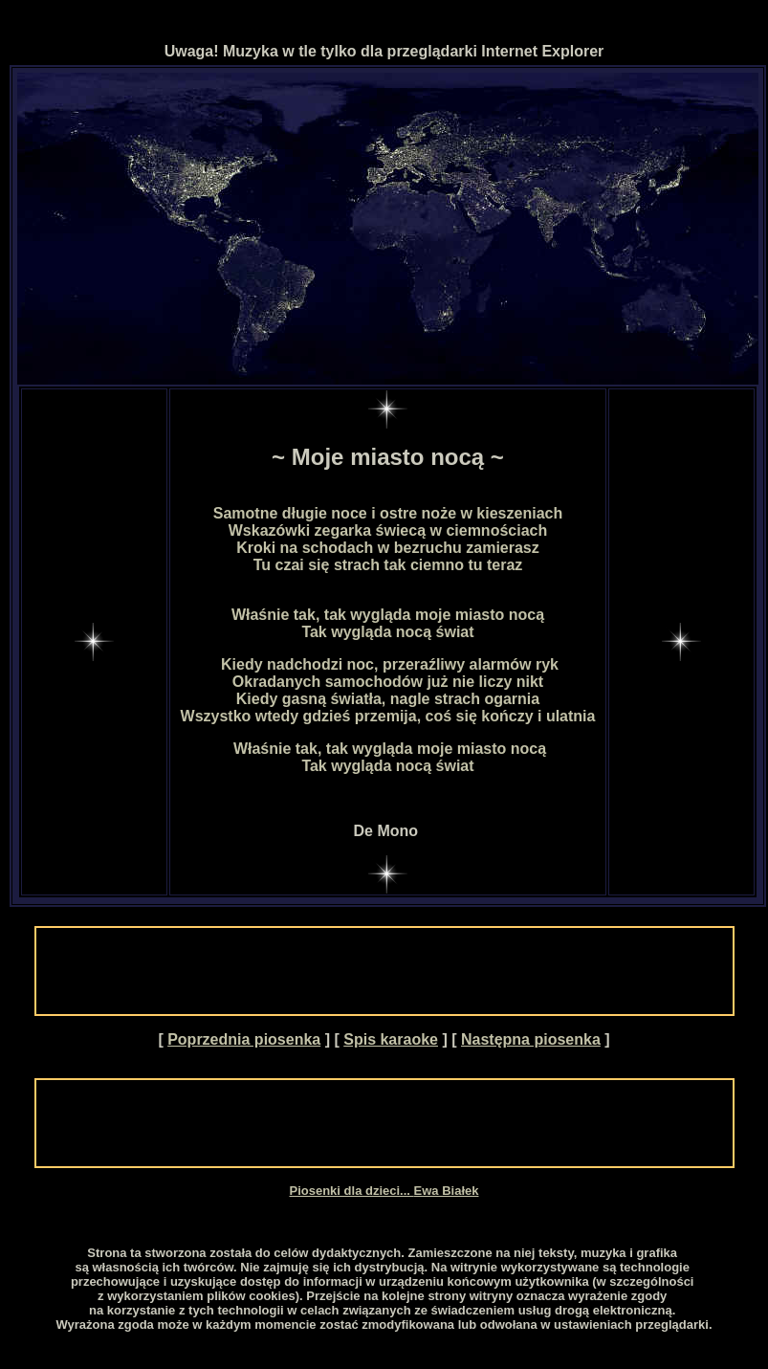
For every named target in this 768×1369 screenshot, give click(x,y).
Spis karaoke (390, 1039)
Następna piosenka (531, 1039)
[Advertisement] (384, 971)
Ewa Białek (446, 1190)
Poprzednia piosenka (243, 1039)
